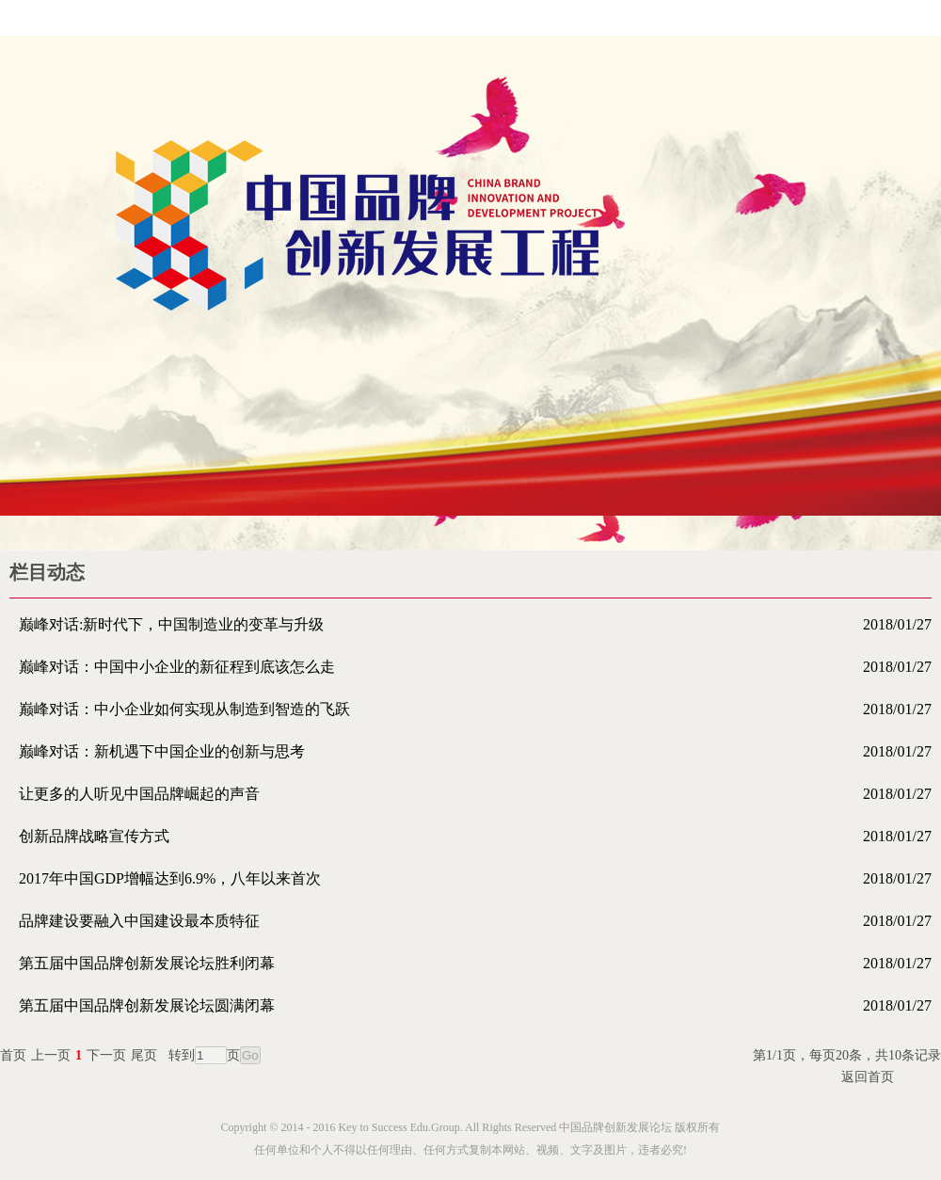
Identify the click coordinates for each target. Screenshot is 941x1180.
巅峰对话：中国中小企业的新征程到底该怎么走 (475, 666)
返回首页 (867, 1077)
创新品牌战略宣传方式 (475, 836)
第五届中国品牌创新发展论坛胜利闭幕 (475, 963)
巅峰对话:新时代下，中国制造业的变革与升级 (475, 624)
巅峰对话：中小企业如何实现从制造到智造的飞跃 (475, 709)
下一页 (106, 1055)
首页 (13, 1055)
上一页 (51, 1055)
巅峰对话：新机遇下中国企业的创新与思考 (475, 751)
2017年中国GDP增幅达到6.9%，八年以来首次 (475, 878)
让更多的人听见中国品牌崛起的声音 (475, 793)
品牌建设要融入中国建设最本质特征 (475, 920)
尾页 (144, 1055)
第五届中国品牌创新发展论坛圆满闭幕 (475, 1005)
